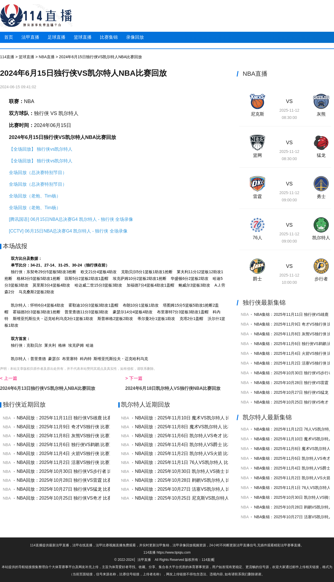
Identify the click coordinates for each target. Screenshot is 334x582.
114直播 (7, 57)
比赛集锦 (109, 37)
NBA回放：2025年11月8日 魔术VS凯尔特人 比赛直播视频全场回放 (201, 426)
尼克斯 (257, 114)
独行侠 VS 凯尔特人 (56, 113)
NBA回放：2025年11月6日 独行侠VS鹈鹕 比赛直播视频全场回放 (81, 444)
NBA (29, 101)
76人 (257, 237)
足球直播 (56, 37)
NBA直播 (47, 57)
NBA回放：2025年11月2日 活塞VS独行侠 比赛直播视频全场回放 (81, 462)
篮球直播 (83, 37)
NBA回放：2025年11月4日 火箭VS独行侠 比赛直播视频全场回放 (81, 453)
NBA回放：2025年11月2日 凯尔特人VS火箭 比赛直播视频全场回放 (201, 453)
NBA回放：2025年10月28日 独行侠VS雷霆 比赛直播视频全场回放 (82, 480)
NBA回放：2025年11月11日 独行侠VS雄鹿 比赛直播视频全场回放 (82, 417)
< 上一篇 (8, 378)
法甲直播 (30, 37)
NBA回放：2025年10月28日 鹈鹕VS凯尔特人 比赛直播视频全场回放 (202, 480)
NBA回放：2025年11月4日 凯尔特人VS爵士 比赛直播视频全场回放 (201, 444)
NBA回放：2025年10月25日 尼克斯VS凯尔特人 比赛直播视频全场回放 (205, 498)
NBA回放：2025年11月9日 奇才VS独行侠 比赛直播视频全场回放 (81, 426)
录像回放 (135, 37)
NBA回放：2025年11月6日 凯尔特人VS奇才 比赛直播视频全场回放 (201, 435)
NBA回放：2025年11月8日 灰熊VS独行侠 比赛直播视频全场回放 (81, 435)
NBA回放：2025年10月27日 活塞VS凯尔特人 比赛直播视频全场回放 (202, 489)
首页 (8, 37)
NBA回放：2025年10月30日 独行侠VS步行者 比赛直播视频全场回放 (84, 471)
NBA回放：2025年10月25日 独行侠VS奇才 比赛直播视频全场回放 (82, 498)
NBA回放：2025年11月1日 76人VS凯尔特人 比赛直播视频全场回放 (201, 462)
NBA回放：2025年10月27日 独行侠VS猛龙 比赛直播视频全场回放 (82, 489)
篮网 (257, 155)
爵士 (257, 279)
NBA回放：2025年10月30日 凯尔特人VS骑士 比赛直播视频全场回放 (202, 471)
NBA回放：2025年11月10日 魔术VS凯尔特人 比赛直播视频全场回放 (202, 417)
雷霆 (257, 196)
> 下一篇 (134, 378)
